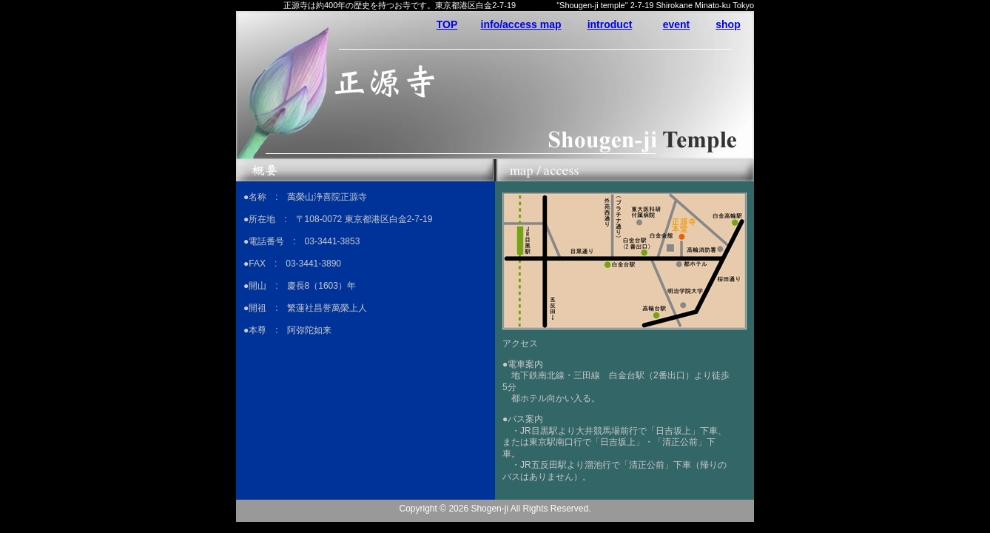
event (676, 24)
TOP (447, 24)
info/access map (521, 24)
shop (727, 24)
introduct (610, 24)
